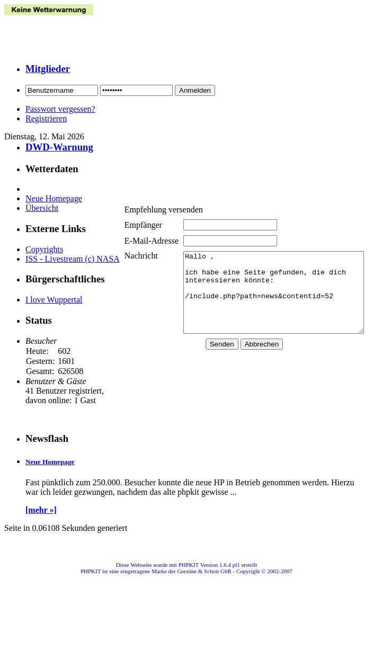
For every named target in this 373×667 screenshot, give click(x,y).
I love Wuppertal (53, 309)
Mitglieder (47, 68)
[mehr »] (41, 519)
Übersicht (41, 207)
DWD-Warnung (59, 147)
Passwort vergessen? (60, 108)
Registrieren (46, 118)
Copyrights (44, 249)
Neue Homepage (53, 198)
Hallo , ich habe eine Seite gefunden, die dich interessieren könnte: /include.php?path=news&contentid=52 (267, 297)
